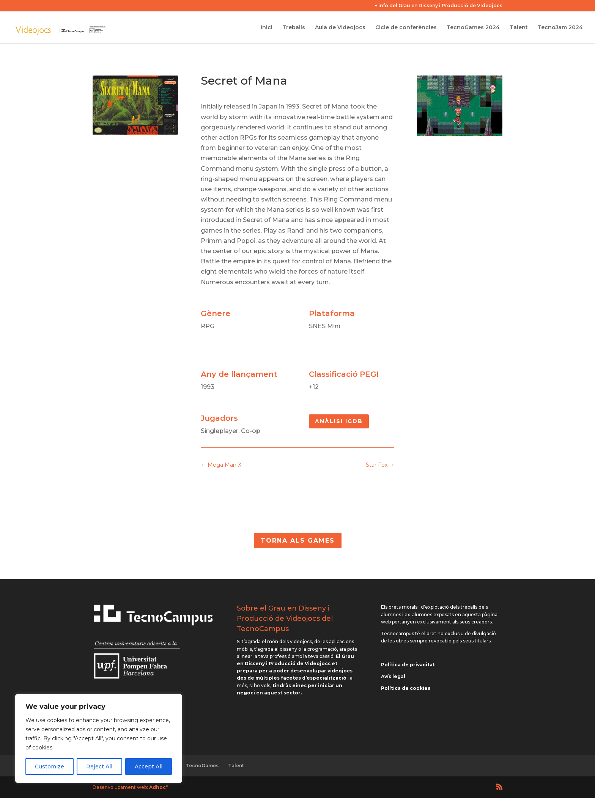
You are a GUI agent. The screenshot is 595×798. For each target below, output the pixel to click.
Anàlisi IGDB (339, 421)
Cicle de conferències (406, 28)
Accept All (148, 766)
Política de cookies (405, 688)
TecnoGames (202, 765)
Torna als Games (298, 540)
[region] (98, 738)
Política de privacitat (408, 664)
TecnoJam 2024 (560, 28)
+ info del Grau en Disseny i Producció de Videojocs (438, 5)
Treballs (293, 28)
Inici (266, 28)
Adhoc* (158, 787)
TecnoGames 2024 (473, 28)
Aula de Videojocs (340, 28)
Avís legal (393, 676)
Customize (49, 766)
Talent (519, 28)
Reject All (99, 766)
